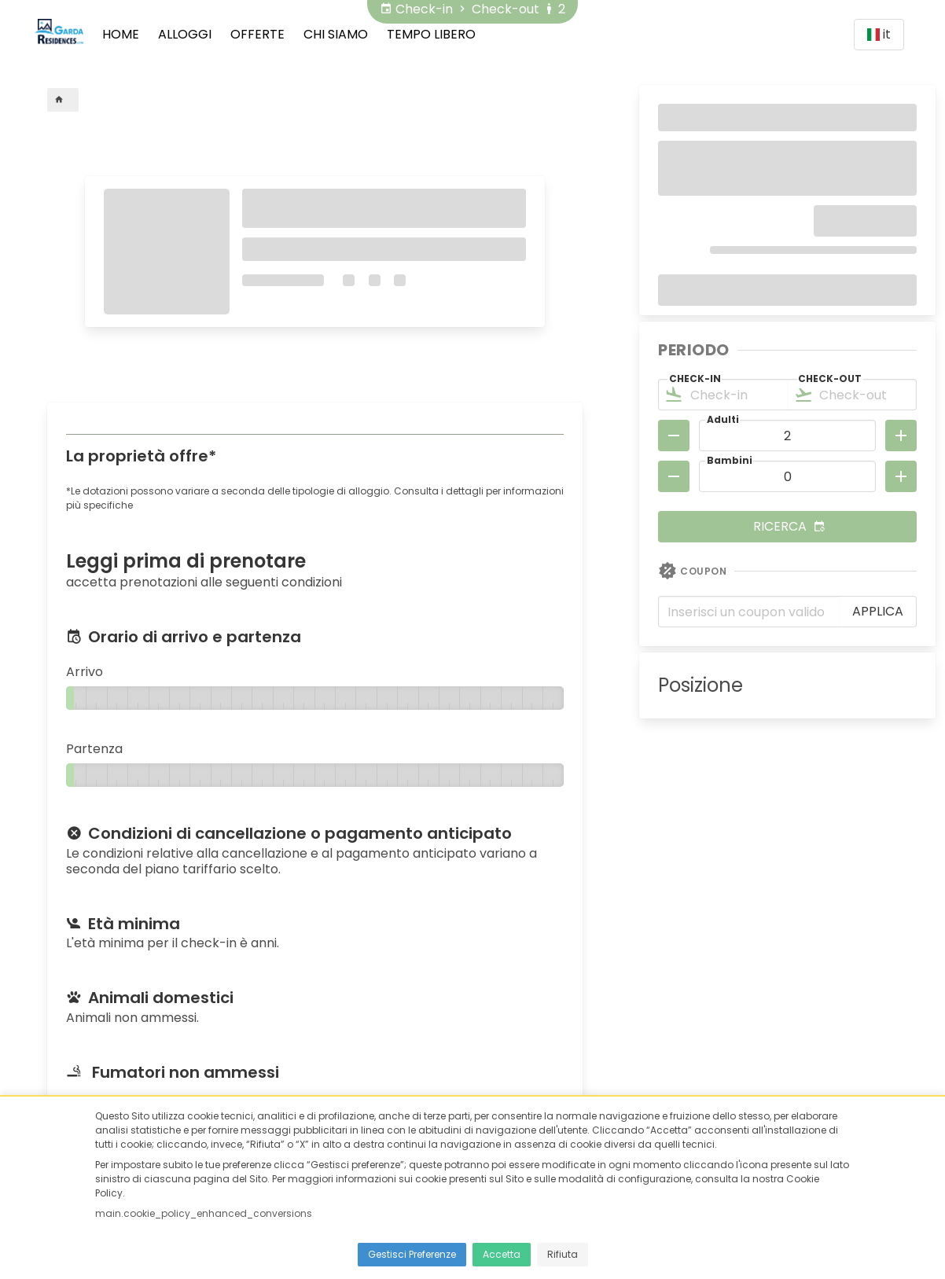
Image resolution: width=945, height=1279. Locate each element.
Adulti (723, 419)
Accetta (501, 1254)
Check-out (830, 378)
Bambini (729, 460)
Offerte (257, 34)
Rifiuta (562, 1254)
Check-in (695, 378)
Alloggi (184, 34)
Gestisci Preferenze (412, 1254)
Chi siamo (335, 34)
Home (120, 34)
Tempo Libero (431, 34)
